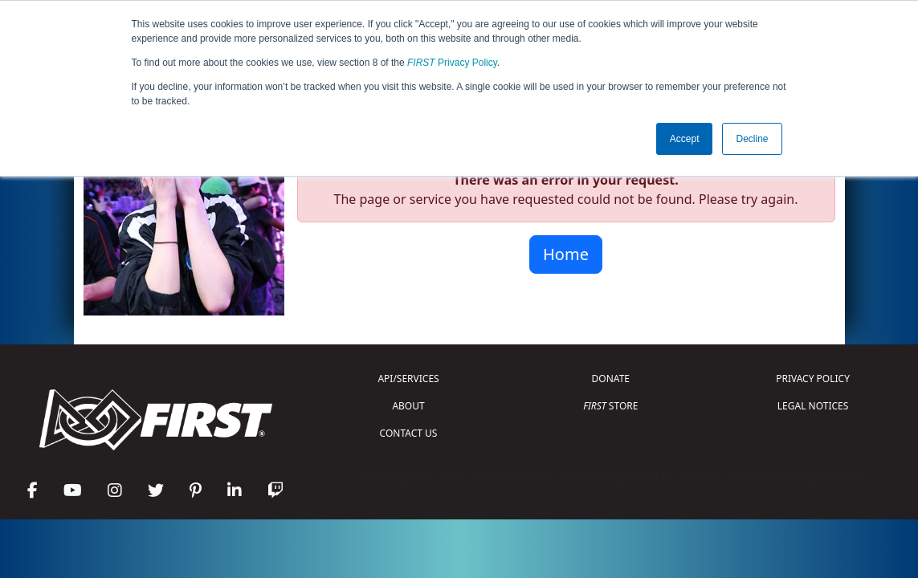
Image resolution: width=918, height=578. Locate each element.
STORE (610, 406)
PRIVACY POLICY (813, 378)
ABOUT (408, 406)
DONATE (611, 378)
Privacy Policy (452, 62)
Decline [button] (752, 138)
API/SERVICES (408, 378)
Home (566, 254)
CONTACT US (409, 433)
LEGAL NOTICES (813, 406)
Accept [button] (685, 138)
